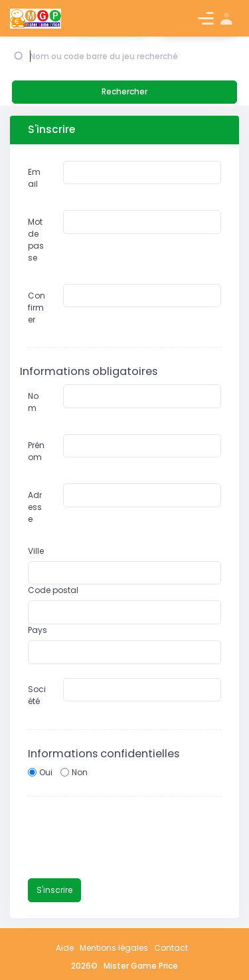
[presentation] (129, 838)
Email (34, 177)
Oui (45, 772)
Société (37, 695)
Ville (36, 550)
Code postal (53, 590)
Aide (65, 947)
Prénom (36, 451)
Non (80, 772)
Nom (33, 402)
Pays (37, 630)
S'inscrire (54, 890)
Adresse (35, 507)
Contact (171, 947)
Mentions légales (114, 947)
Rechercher (124, 91)
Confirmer (36, 307)
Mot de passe (36, 239)
